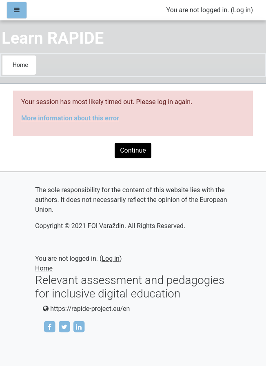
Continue (133, 150)
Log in (241, 10)
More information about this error (70, 118)
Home (20, 65)
